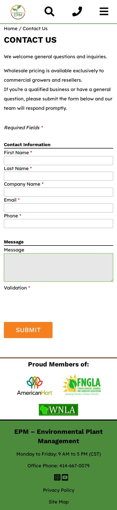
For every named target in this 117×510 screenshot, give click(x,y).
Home (11, 28)
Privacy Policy (58, 490)
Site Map (59, 502)
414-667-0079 (74, 466)
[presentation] (34, 299)
